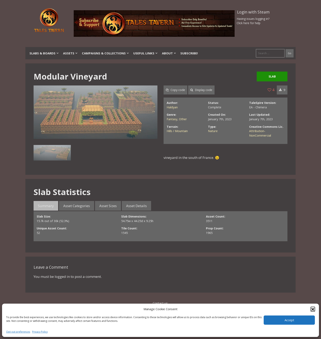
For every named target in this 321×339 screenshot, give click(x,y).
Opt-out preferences (18, 331)
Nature (213, 131)
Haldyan (172, 107)
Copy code (175, 90)
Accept (289, 320)
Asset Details (136, 205)
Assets (70, 53)
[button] (313, 309)
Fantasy (172, 119)
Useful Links (145, 53)
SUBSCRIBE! (189, 53)
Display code (201, 90)
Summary (46, 205)
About (169, 53)
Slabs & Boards (44, 53)
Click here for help (248, 23)
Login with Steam (253, 12)
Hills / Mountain (177, 131)
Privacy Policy (40, 331)
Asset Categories (76, 205)
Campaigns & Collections (105, 53)
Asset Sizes (108, 205)
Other (183, 119)
